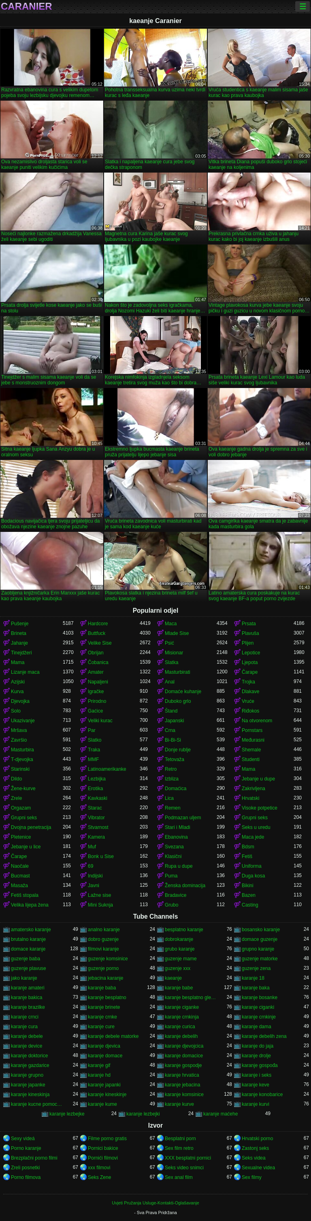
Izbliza (172, 779)
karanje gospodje (183, 1065)
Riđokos (250, 711)
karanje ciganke (182, 1007)
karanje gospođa (260, 1065)
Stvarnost (98, 827)
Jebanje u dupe (258, 779)
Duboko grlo (178, 701)
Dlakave (250, 691)
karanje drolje (256, 1056)
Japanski (174, 720)
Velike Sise (100, 643)
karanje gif (99, 1065)
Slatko (94, 740)
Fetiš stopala (24, 895)
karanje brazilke (28, 1007)
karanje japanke (28, 1085)
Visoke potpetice (259, 808)
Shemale (251, 750)
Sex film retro (179, 1148)
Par (92, 730)
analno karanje (104, 929)
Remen (173, 808)
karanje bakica (26, 997)
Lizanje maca (25, 672)
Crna (170, 730)
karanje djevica (104, 1046)
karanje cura (24, 1026)
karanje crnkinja (182, 1017)
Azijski (18, 682)
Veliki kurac (100, 720)
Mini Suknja (100, 905)
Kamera (96, 837)
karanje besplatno (107, 997)
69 (90, 866)
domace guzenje (259, 939)
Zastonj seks (255, 1148)
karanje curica (180, 1026)
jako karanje (24, 978)
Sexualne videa (258, 1167)
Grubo (171, 905)
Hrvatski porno (257, 1138)
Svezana (174, 847)
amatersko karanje (31, 929)
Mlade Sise (177, 633)
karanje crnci (24, 1017)
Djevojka (20, 701)
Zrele (16, 798)
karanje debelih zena (264, 1036)
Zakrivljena (253, 788)
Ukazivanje (23, 720)
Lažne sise (99, 895)
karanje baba (102, 988)
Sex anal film (179, 1177)
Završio (19, 740)
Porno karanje (26, 1148)
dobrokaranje (179, 939)
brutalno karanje (28, 939)
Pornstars (252, 730)
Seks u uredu (256, 827)
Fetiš (247, 856)
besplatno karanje (184, 929)
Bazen (249, 895)
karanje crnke (102, 1017)
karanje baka (256, 988)
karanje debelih (181, 1036)
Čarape (250, 672)
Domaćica (175, 788)
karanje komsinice (184, 1094)
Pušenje (19, 623)
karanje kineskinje (107, 1094)
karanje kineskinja (30, 1094)
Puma (171, 876)
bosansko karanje (261, 929)
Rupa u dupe (179, 866)
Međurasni (253, 740)
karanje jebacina (182, 1085)
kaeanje (173, 978)
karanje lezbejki (143, 1114)
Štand (171, 711)
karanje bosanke (259, 997)
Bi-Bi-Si (173, 740)
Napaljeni (98, 682)
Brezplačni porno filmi (34, 1158)
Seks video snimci (184, 1167)
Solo (16, 711)
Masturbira (22, 750)
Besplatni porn (180, 1138)
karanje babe (179, 988)
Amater (96, 672)
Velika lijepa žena (30, 905)
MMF (93, 759)
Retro (171, 769)
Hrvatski (250, 798)
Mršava (19, 730)
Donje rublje (178, 750)
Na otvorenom (257, 720)
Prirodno (97, 701)
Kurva (17, 691)
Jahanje (19, 643)
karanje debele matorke (113, 1036)
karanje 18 (253, 978)
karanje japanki (104, 1085)
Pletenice (21, 837)
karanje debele (27, 1036)
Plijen (247, 643)
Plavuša (250, 633)
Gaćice (95, 711)
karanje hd (99, 1075)
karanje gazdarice (30, 1065)
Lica (169, 798)
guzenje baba (25, 959)
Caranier (26, 6)
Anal (170, 682)
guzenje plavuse (28, 968)
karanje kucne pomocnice (37, 1104)
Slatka (171, 662)
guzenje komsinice (108, 959)
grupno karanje (258, 949)
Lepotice (251, 653)
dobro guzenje (103, 939)
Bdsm (248, 847)
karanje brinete (104, 1007)
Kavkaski (97, 798)
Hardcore (98, 623)
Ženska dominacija (185, 885)
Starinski (20, 769)
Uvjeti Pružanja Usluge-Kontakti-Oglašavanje (155, 1202)
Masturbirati (177, 672)
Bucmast (20, 876)
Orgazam (21, 808)
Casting (250, 905)
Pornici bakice (103, 1148)
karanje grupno (27, 1075)
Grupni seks (24, 817)
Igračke (96, 691)
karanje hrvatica (182, 1075)
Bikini (247, 885)
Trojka (248, 682)
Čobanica (98, 662)
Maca (171, 623)
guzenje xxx (177, 968)
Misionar (174, 653)
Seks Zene (99, 1177)
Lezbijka (97, 779)
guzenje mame (181, 959)
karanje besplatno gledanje (191, 997)
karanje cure (101, 1026)
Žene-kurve (23, 788)
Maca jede (253, 837)
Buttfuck (96, 633)
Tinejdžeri (21, 653)
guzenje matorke (260, 959)
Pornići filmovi (103, 1158)
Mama (17, 662)
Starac (95, 808)
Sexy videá (23, 1138)
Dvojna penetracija (31, 827)
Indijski (95, 876)
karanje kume (102, 1104)
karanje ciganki (258, 1007)
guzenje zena (256, 968)
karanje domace (105, 1056)
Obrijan (96, 653)
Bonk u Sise (101, 856)
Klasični (173, 856)
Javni (93, 885)
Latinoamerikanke (107, 769)
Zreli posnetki (25, 1167)
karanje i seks (256, 1075)
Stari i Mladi (177, 827)
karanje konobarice (262, 1094)
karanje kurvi (255, 1104)
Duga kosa (253, 876)
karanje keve (255, 1085)
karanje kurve (179, 1104)
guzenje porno (103, 968)
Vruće (248, 701)
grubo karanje (179, 949)
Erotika (95, 788)
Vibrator (96, 817)
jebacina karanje (105, 978)
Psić (169, 643)
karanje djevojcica (184, 1046)
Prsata (249, 623)
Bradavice (175, 895)
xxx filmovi (99, 1167)
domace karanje (28, 949)
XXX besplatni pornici (188, 1158)
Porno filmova (25, 1177)
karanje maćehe (220, 1114)
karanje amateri (28, 988)
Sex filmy (252, 1177)
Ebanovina (176, 837)
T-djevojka (22, 759)
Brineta (18, 633)
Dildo (16, 779)
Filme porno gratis (107, 1138)
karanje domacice (184, 1056)
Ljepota (250, 662)
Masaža (19, 885)
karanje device (26, 1046)
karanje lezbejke (67, 1114)
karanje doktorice (29, 1056)
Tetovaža (174, 759)
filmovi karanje (103, 949)
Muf (92, 847)
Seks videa (254, 1158)
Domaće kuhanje (183, 691)
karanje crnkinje (259, 1017)
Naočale (20, 866)
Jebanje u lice (25, 847)
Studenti (251, 759)
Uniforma (252, 866)
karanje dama (256, 1026)
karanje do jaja (257, 1046)
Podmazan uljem (183, 817)
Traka (94, 750)
